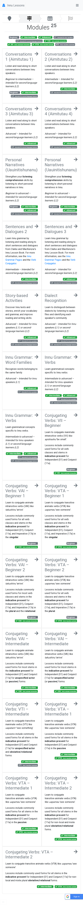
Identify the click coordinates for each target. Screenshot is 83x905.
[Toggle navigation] (77, 5)
